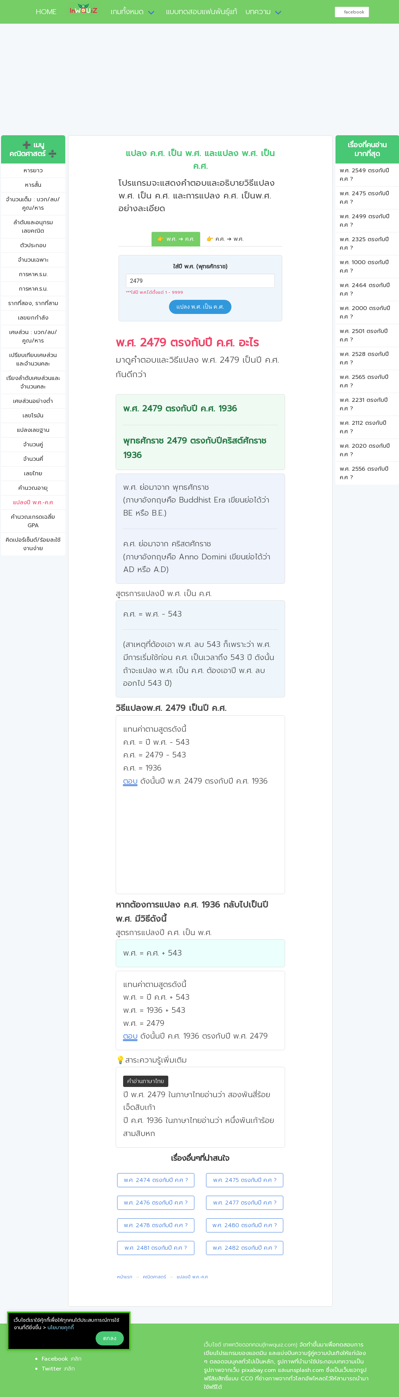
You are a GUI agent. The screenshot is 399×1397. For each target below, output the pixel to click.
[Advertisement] (199, 82)
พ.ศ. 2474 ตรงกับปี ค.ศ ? (156, 1180)
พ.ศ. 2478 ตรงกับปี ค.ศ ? (156, 1225)
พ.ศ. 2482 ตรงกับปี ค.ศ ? (245, 1248)
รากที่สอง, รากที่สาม (33, 303)
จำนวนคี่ (33, 459)
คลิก (76, 1359)
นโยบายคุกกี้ (61, 1327)
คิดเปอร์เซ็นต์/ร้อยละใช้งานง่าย (33, 544)
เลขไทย (33, 473)
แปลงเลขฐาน (33, 430)
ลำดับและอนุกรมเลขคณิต (33, 226)
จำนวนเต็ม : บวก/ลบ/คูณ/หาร (33, 203)
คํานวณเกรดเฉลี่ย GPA (33, 521)
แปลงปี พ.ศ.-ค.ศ (33, 502)
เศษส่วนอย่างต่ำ (33, 401)
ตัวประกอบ (33, 245)
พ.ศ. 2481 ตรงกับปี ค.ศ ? (156, 1248)
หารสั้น (33, 185)
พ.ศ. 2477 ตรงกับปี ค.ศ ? (245, 1203)
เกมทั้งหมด (127, 11)
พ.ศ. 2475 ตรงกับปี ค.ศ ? (245, 1180)
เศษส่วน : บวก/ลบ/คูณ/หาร (33, 336)
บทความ (258, 11)
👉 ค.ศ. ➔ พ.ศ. (224, 239)
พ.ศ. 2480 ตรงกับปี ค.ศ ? (244, 1225)
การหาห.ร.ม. (33, 274)
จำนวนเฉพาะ (33, 260)
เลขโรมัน (33, 415)
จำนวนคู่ (33, 444)
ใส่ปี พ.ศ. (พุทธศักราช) (200, 266)
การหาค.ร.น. (33, 289)
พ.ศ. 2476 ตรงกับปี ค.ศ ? (156, 1203)
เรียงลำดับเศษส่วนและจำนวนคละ (33, 382)
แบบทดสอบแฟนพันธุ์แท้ (201, 11)
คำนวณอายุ (33, 488)
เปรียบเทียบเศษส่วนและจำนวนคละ (33, 359)
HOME (43, 11)
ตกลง (109, 1338)
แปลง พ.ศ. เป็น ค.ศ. (200, 306)
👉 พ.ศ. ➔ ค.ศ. (175, 239)
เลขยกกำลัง (33, 318)
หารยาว (33, 170)
